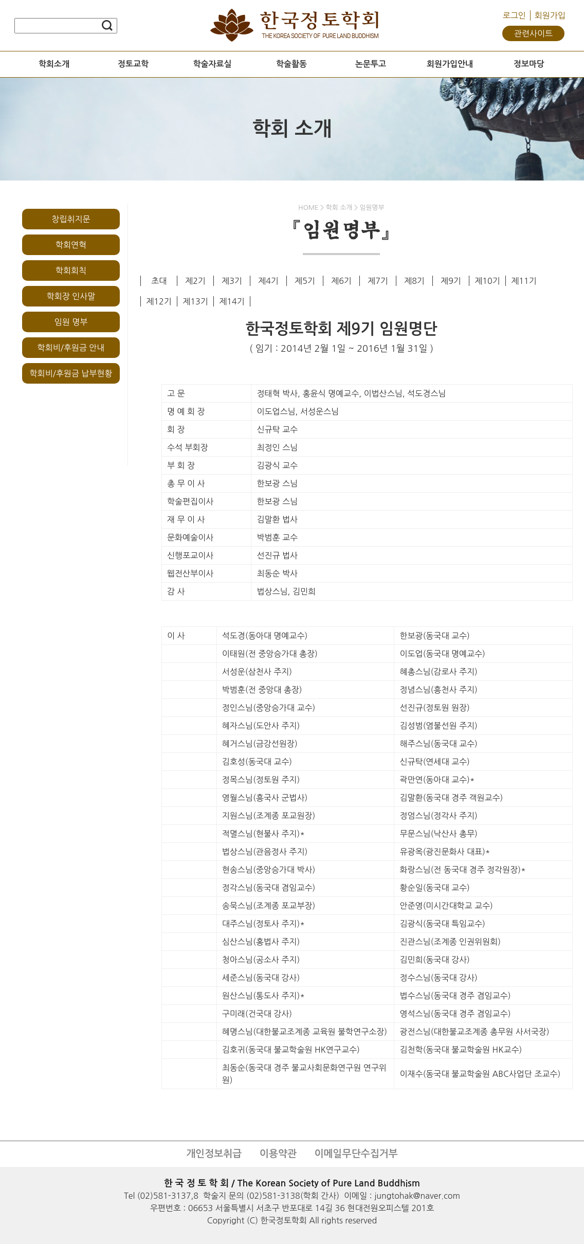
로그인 (514, 15)
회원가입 (550, 15)
